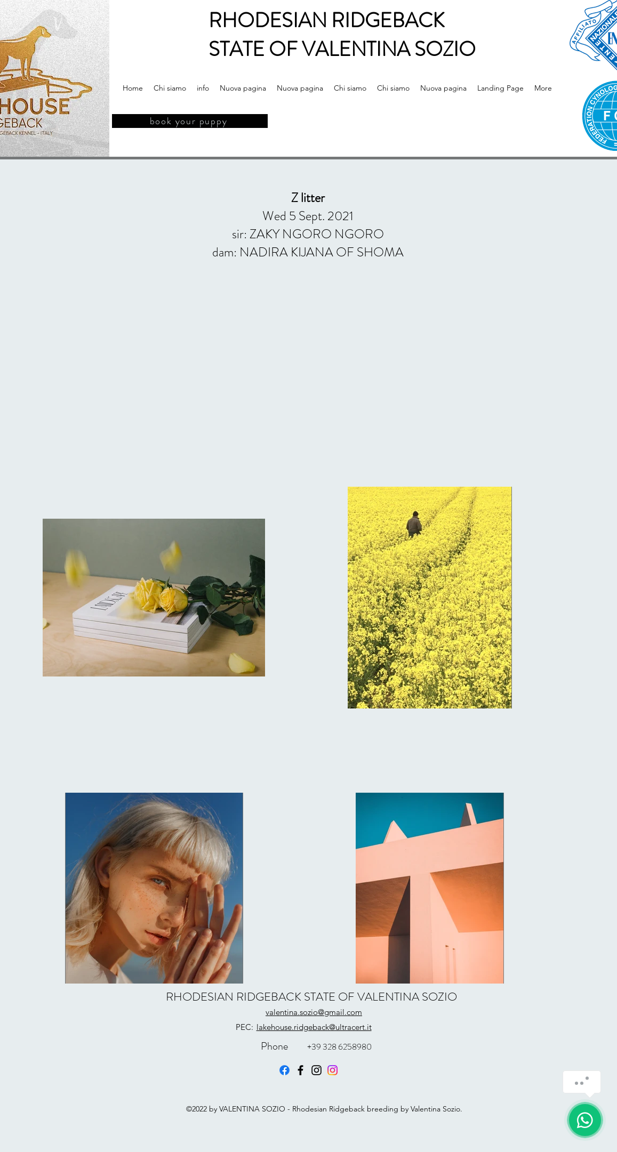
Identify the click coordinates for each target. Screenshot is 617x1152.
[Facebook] (284, 1070)
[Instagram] (316, 1070)
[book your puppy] (190, 121)
